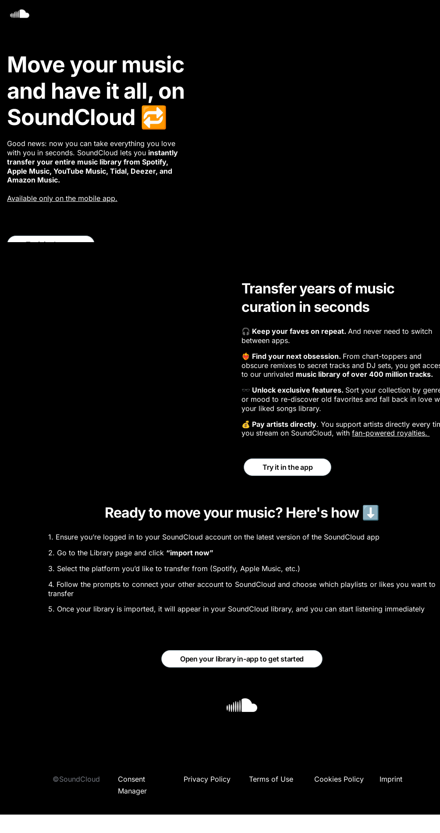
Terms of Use (271, 779)
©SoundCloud (76, 779)
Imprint (391, 779)
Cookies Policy (339, 779)
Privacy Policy (207, 779)
